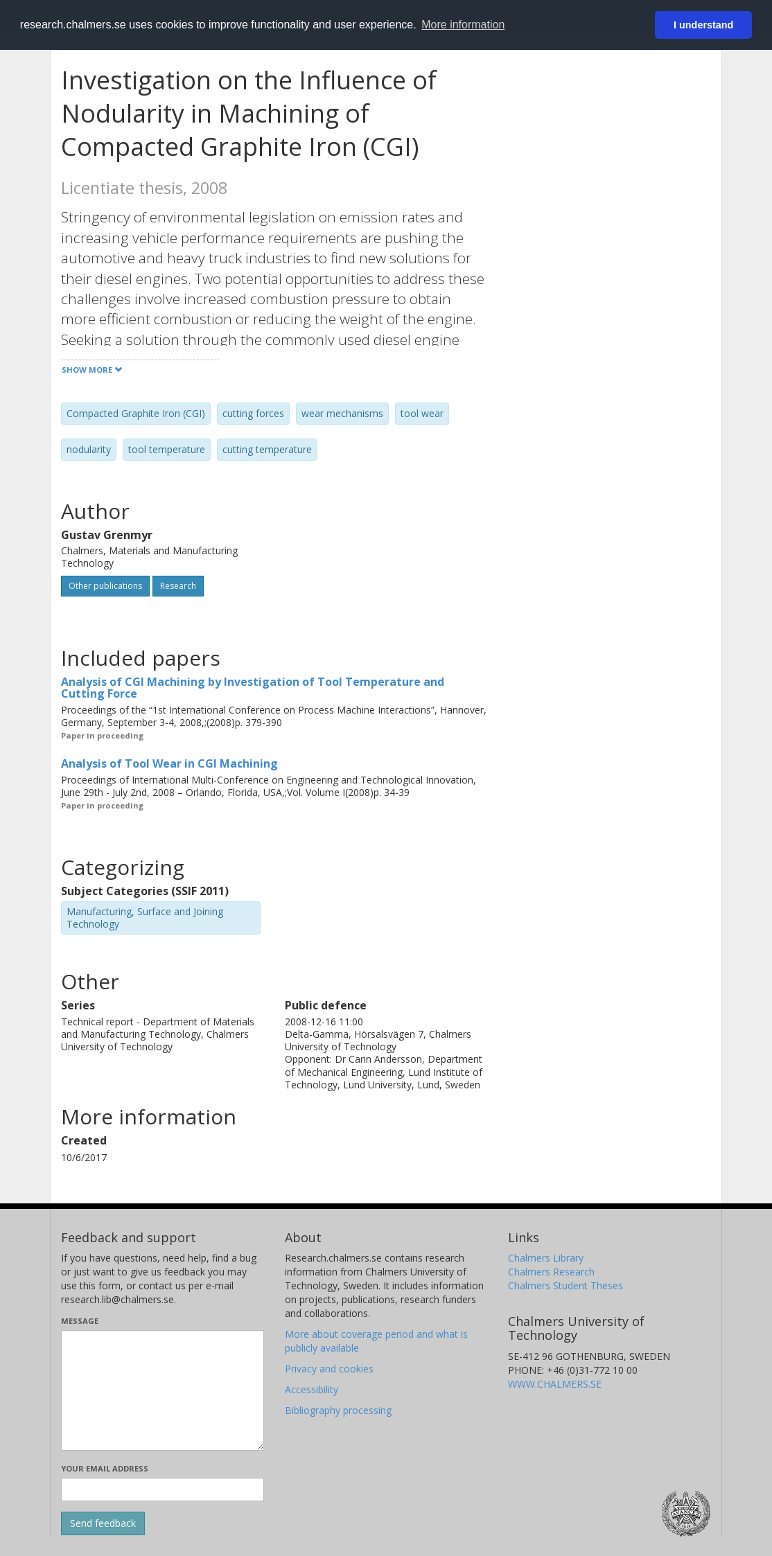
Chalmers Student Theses (565, 1285)
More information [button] (463, 24)
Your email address (104, 1468)
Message (79, 1321)
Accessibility (311, 1389)
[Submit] (103, 1523)
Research (178, 586)
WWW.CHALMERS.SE (555, 1383)
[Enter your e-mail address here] (162, 1489)
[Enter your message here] (162, 1390)
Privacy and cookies (329, 1368)
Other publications (105, 586)
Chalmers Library (546, 1257)
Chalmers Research (551, 1271)
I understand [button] (703, 24)
